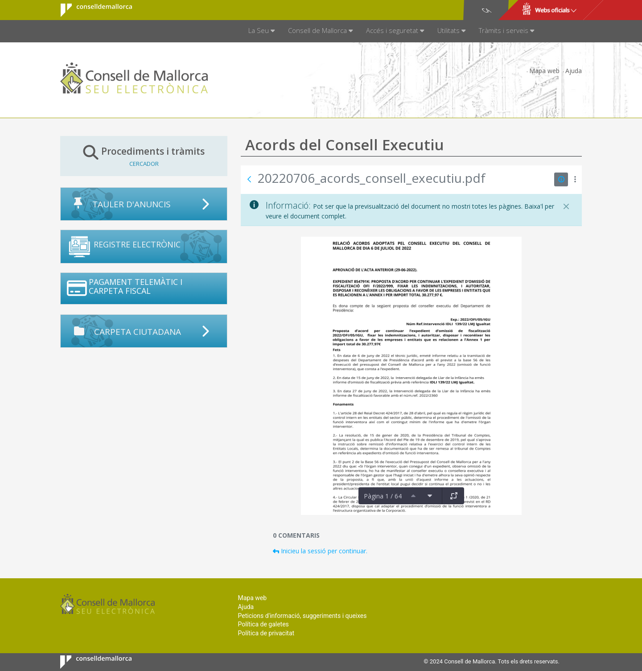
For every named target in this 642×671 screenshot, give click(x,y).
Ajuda (573, 70)
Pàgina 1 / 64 (383, 496)
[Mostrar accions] (575, 179)
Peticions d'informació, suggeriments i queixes (302, 615)
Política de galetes (263, 624)
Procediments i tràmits (143, 155)
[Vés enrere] (249, 179)
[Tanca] (566, 206)
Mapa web (544, 70)
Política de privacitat (266, 633)
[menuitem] (261, 31)
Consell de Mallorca (91, 10)
